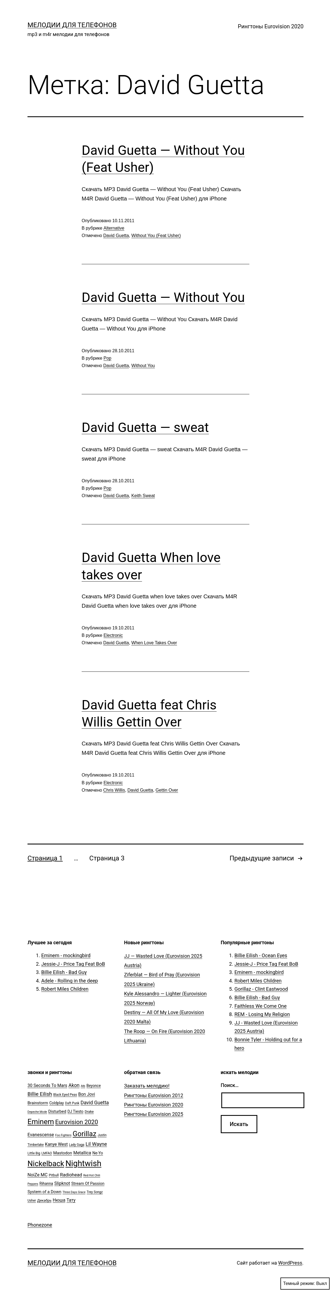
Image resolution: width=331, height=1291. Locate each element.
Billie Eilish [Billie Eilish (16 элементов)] (39, 1094)
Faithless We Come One (261, 1006)
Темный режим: (305, 1283)
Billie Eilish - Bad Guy (64, 972)
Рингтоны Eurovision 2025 (153, 1114)
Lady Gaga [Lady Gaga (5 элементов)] (76, 1145)
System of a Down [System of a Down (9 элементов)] (44, 1191)
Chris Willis (114, 790)
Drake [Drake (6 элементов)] (89, 1112)
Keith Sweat (143, 495)
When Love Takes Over (154, 642)
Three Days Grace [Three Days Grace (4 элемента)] (74, 1192)
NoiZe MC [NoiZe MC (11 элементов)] (37, 1174)
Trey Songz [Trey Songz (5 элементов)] (95, 1192)
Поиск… (230, 1085)
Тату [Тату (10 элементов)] (71, 1200)
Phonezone (39, 1225)
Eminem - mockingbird (65, 955)
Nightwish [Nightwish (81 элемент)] (83, 1163)
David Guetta (116, 235)
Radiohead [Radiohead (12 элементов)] (71, 1174)
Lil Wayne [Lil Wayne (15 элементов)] (96, 1144)
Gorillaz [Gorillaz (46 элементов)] (84, 1134)
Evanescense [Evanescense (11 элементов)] (40, 1134)
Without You (143, 365)
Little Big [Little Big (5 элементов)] (33, 1153)
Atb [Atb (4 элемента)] (83, 1086)
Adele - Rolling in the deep (69, 981)
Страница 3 (107, 858)
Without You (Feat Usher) (156, 235)
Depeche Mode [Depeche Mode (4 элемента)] (37, 1112)
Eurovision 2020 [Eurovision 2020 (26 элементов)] (76, 1122)
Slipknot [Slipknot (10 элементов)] (62, 1183)
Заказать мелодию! (146, 1086)
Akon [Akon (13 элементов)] (73, 1085)
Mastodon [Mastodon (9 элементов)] (62, 1152)
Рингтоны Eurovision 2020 (271, 26)
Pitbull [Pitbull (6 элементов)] (54, 1175)
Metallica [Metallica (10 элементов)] (82, 1152)
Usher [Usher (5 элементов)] (31, 1200)
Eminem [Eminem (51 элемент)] (40, 1121)
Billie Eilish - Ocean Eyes (261, 955)
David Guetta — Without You (163, 297)
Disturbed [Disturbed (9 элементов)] (57, 1111)
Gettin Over (167, 790)
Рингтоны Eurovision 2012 (153, 1095)
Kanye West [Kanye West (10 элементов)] (56, 1144)
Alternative (114, 228)
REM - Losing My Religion (262, 1014)
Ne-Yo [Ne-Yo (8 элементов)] (97, 1153)
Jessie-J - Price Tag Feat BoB (73, 964)
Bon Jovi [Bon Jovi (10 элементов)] (86, 1094)
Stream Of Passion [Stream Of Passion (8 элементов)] (87, 1183)
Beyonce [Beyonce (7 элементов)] (93, 1085)
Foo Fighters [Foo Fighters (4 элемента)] (63, 1135)
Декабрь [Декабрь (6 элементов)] (44, 1200)
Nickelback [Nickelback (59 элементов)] (45, 1163)
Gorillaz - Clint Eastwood (261, 989)
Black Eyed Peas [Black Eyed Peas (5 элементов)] (65, 1095)
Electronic (113, 635)
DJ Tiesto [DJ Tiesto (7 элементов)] (76, 1111)
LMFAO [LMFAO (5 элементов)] (47, 1153)
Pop (107, 358)
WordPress (290, 1263)
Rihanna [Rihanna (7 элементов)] (46, 1183)
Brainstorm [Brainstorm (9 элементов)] (37, 1102)
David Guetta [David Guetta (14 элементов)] (95, 1102)
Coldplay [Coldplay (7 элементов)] (56, 1103)
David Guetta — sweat (145, 427)
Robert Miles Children (65, 989)
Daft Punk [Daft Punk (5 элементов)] (72, 1103)
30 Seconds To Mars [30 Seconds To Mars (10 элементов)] (47, 1085)
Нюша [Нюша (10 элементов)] (59, 1200)
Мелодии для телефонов (72, 25)
